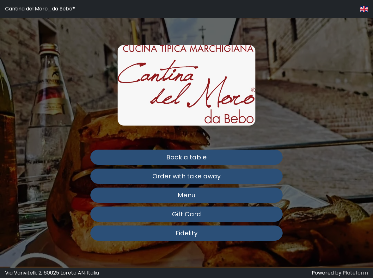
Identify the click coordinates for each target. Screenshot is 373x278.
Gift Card (186, 214)
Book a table (186, 157)
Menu (186, 195)
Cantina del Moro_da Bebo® (40, 8)
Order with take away (186, 176)
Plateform (355, 272)
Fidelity (186, 233)
